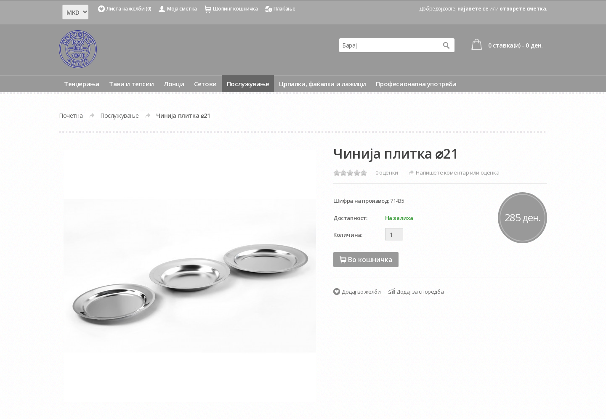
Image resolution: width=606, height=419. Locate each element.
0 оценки (386, 172)
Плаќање (284, 8)
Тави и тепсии (131, 84)
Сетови (205, 84)
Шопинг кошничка (235, 8)
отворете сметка (523, 8)
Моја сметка (182, 8)
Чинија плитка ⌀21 (183, 115)
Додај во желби (361, 291)
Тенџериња (81, 84)
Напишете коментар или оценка (457, 172)
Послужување (248, 84)
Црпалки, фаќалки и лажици (322, 84)
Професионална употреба (416, 84)
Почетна (70, 115)
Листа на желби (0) (129, 8)
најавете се (473, 8)
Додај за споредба (420, 291)
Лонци (174, 84)
